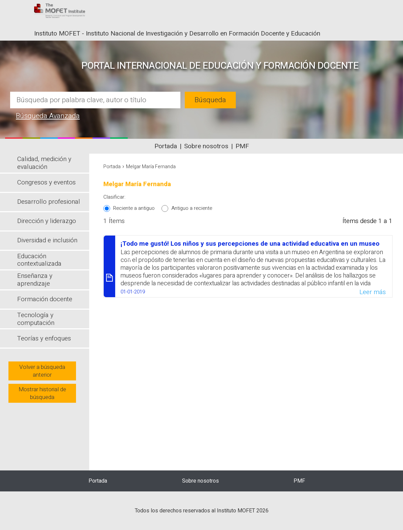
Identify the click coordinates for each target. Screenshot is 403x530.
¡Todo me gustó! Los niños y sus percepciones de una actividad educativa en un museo (250, 243)
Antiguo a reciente (191, 208)
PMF (242, 146)
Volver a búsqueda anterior (42, 371)
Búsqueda (210, 100)
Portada (165, 146)
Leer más (372, 292)
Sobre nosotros (206, 146)
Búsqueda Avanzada (48, 115)
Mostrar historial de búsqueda (42, 393)
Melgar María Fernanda (151, 166)
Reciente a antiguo (134, 208)
